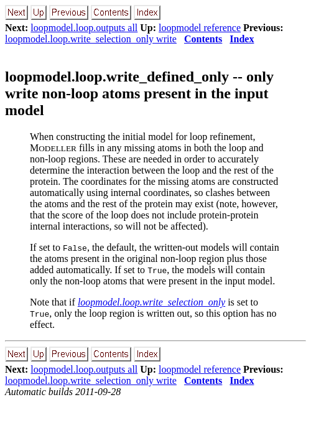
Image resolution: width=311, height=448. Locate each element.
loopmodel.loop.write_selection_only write (91, 39)
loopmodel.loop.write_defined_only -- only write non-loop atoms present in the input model (139, 93)
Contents (203, 39)
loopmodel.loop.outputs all (83, 27)
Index (242, 39)
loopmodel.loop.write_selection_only (151, 302)
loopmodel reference (200, 27)
